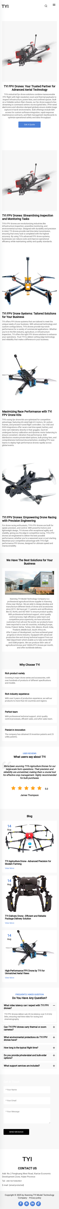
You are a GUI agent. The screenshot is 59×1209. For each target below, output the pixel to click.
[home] (5, 6)
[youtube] (26, 1203)
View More (9, 868)
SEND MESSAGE (16, 1132)
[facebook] (20, 1203)
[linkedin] (32, 1203)
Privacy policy (35, 1198)
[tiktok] (38, 1203)
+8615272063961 (14, 1181)
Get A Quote (29, 124)
